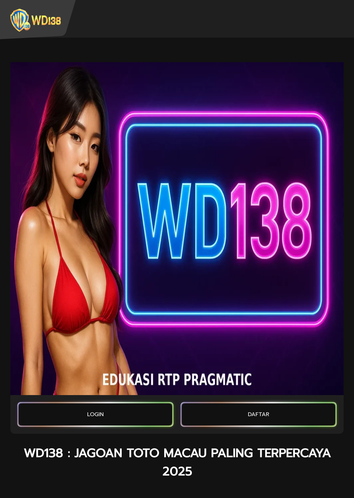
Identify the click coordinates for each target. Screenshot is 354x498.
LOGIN (95, 414)
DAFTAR (258, 414)
